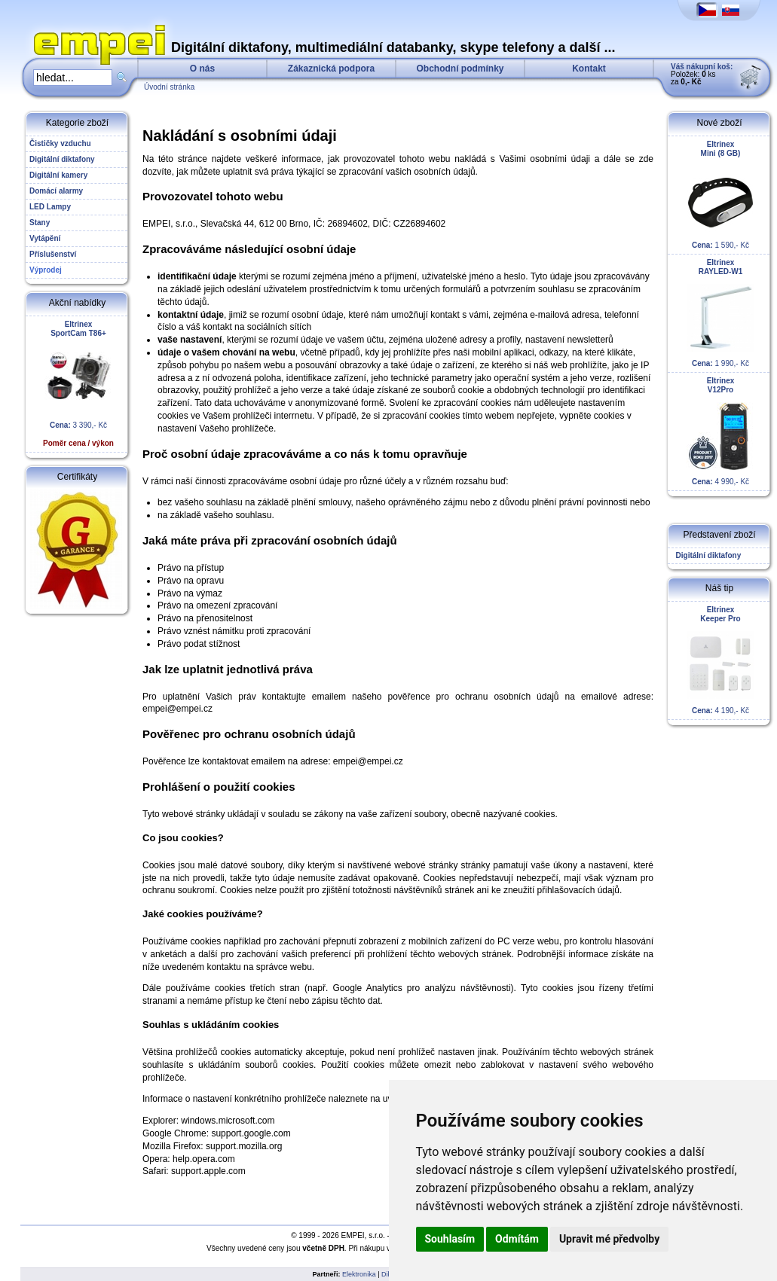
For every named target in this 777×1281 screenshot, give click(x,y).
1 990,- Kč (720, 313)
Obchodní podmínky (460, 68)
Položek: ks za (702, 74)
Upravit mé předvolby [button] (609, 1239)
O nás (202, 68)
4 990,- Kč (720, 431)
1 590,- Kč (720, 194)
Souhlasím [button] (450, 1239)
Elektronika (359, 1274)
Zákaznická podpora (331, 68)
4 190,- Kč (720, 660)
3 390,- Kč (78, 383)
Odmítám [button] (517, 1239)
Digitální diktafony (706, 555)
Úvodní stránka (169, 87)
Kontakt (589, 68)
